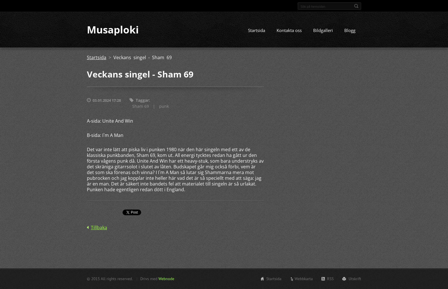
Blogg (349, 30)
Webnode (166, 278)
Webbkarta (304, 278)
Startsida (256, 30)
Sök (356, 6)
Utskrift (355, 278)
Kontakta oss (289, 30)
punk (164, 106)
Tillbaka (99, 227)
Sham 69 (140, 106)
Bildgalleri (323, 30)
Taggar (142, 100)
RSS (330, 278)
